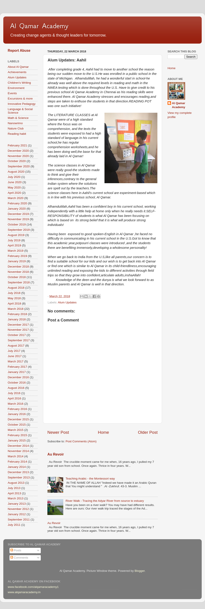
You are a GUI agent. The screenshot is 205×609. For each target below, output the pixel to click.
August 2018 (16, 287)
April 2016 (14, 398)
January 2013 (17, 503)
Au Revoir (55, 454)
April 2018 (14, 303)
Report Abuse (19, 50)
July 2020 (14, 177)
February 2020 (17, 203)
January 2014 (17, 467)
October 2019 (17, 224)
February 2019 (17, 256)
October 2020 (17, 161)
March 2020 (15, 198)
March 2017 (15, 361)
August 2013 (16, 482)
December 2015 (18, 419)
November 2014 (18, 451)
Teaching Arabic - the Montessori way (90, 478)
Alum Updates (67, 302)
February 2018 (17, 314)
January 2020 (17, 208)
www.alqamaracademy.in (24, 592)
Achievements (17, 72)
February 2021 (17, 145)
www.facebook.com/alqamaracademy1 (33, 587)
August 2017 (16, 345)
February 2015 (17, 435)
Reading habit (17, 133)
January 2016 (17, 414)
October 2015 (17, 424)
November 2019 (18, 219)
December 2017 (18, 324)
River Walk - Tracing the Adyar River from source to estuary (104, 500)
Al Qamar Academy (39, 25)
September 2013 (19, 477)
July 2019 (14, 240)
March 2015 (15, 430)
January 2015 (17, 440)
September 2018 (19, 282)
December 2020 (18, 150)
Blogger (139, 570)
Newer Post (58, 432)
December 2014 (18, 445)
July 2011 (14, 524)
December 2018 (18, 266)
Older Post (148, 432)
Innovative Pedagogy (21, 103)
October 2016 (17, 382)
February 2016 (17, 409)
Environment (16, 88)
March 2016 (15, 403)
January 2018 (17, 319)
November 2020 (18, 156)
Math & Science (18, 118)
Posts (15, 550)
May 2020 (14, 187)
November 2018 (18, 271)
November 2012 (18, 509)
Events (12, 93)
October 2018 (17, 277)
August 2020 (16, 171)
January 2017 (17, 372)
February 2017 (17, 366)
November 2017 (18, 329)
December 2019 (18, 214)
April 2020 (14, 192)
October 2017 (17, 335)
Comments (19, 557)
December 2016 (18, 377)
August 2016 (16, 387)
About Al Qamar (18, 66)
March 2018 (15, 308)
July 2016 (14, 393)
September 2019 (19, 229)
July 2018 (14, 293)
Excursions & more (20, 98)
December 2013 (18, 472)
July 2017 (14, 350)
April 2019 (14, 245)
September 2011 (19, 519)
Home (103, 432)
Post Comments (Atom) (81, 441)
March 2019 (15, 250)
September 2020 (19, 166)
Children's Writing (19, 82)
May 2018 (14, 298)
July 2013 (14, 488)
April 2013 (14, 493)
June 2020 (15, 182)
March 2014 (15, 456)
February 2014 (17, 461)
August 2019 (16, 235)
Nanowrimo (15, 123)
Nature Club (16, 128)
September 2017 (19, 340)
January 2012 (17, 514)
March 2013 (15, 498)
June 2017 (15, 356)
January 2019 (17, 261)
